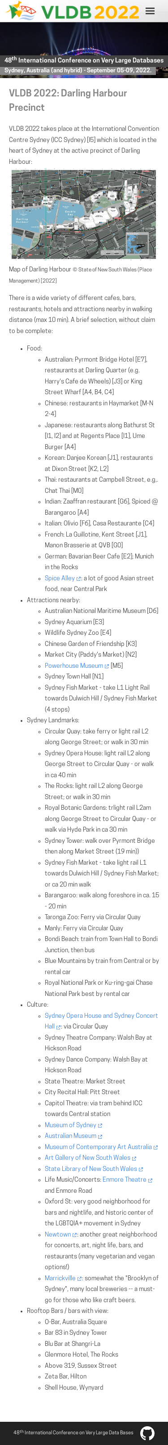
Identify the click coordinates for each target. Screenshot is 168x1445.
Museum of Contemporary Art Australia (98, 1147)
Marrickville (60, 1278)
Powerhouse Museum (74, 666)
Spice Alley (60, 578)
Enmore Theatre (124, 1180)
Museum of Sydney (70, 1125)
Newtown (58, 1235)
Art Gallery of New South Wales (87, 1158)
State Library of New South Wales (91, 1169)
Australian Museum (70, 1136)
